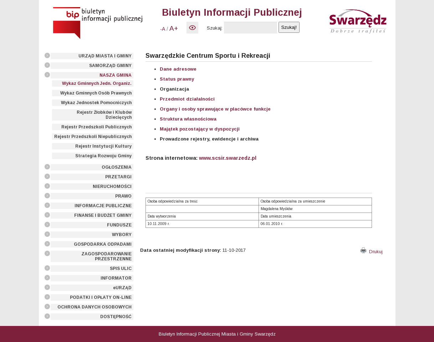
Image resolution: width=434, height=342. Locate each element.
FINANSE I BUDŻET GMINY (103, 215)
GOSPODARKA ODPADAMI (103, 244)
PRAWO (123, 196)
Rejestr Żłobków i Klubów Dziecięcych (104, 115)
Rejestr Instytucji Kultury (103, 146)
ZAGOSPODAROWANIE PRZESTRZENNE (106, 256)
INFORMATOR (116, 278)
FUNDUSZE (119, 225)
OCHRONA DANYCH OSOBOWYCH (94, 307)
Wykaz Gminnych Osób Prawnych (96, 93)
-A (162, 29)
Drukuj (372, 251)
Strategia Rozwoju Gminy (103, 155)
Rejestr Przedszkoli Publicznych (96, 126)
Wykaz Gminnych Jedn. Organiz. (97, 83)
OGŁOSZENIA (117, 167)
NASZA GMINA (115, 75)
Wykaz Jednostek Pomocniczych (96, 102)
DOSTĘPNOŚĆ (116, 316)
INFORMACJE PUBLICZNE (103, 205)
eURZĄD (122, 287)
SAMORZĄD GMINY (110, 65)
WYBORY (122, 234)
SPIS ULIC (121, 268)
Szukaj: (215, 28)
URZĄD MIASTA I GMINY (105, 55)
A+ (173, 28)
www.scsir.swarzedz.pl (227, 158)
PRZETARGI (118, 176)
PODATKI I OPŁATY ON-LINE (101, 297)
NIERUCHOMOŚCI (112, 186)
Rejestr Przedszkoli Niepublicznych (93, 136)
